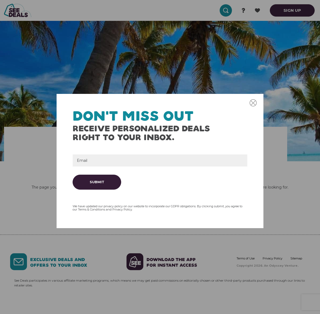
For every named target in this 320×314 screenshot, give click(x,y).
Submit (97, 182)
